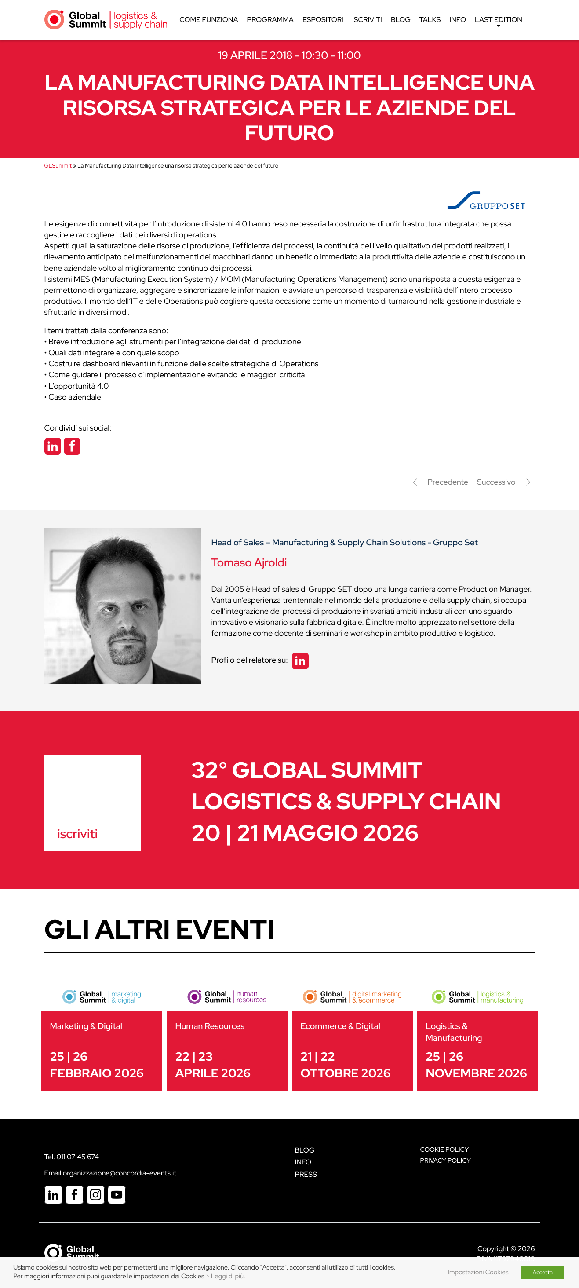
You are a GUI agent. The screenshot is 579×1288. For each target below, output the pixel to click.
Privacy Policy (445, 1161)
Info (458, 19)
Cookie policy (444, 1150)
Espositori (322, 19)
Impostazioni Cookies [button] (478, 1272)
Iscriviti (367, 19)
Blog (401, 19)
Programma (270, 19)
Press (306, 1174)
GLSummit (58, 165)
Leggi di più (227, 1276)
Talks (430, 19)
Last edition (498, 22)
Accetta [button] (542, 1272)
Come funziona (208, 19)
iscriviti (78, 833)
